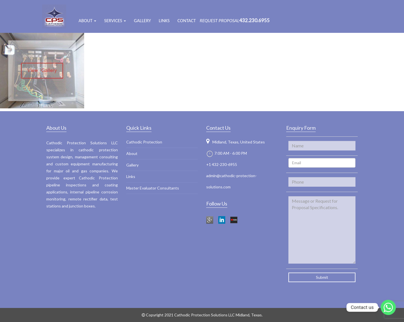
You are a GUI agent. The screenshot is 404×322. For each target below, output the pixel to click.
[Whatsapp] (388, 307)
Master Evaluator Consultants (152, 188)
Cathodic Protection (144, 142)
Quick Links (139, 128)
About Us (56, 128)
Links (164, 21)
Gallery (142, 21)
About (131, 153)
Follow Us (216, 203)
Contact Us (218, 128)
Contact (187, 21)
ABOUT (87, 21)
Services (115, 21)
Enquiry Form (301, 128)
